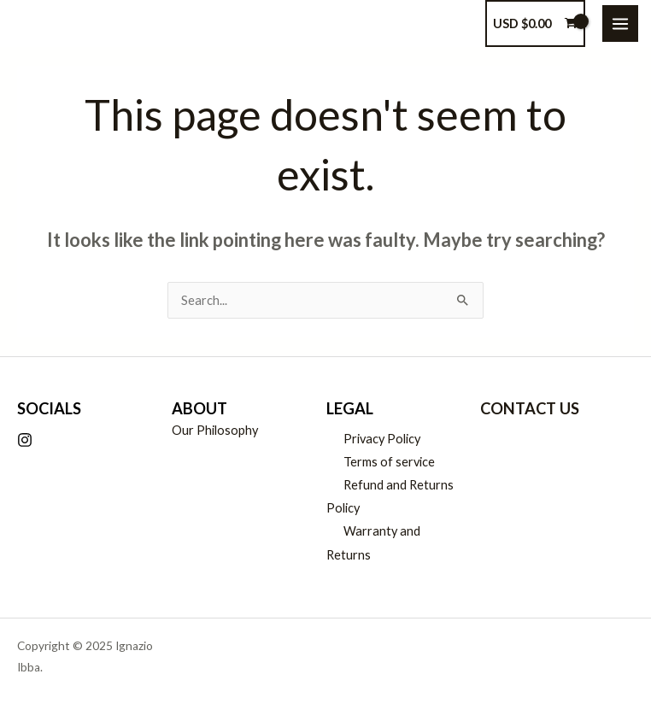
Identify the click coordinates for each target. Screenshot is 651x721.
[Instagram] (24, 440)
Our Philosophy (215, 430)
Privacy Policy (381, 438)
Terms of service (389, 461)
